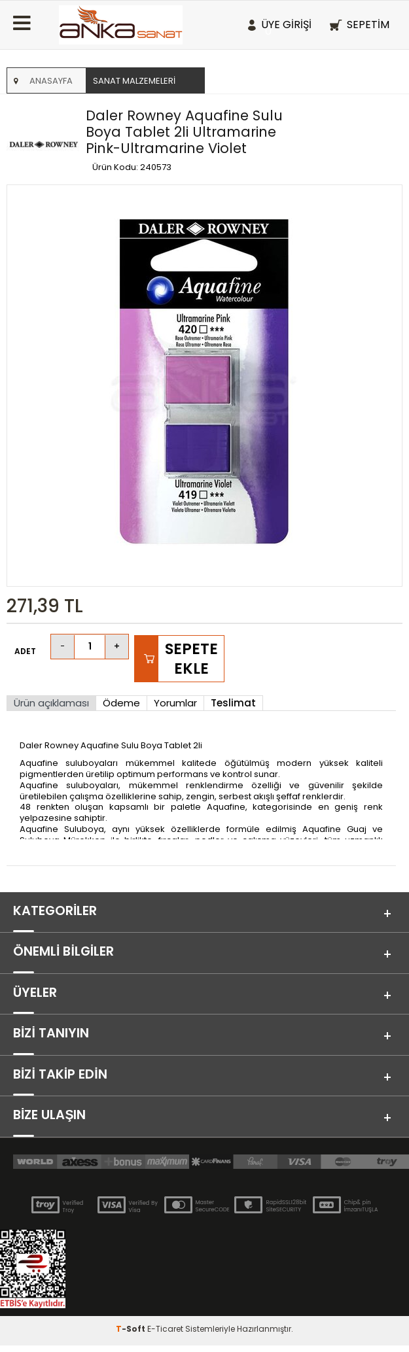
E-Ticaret (165, 1335)
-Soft (131, 1335)
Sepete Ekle (191, 658)
